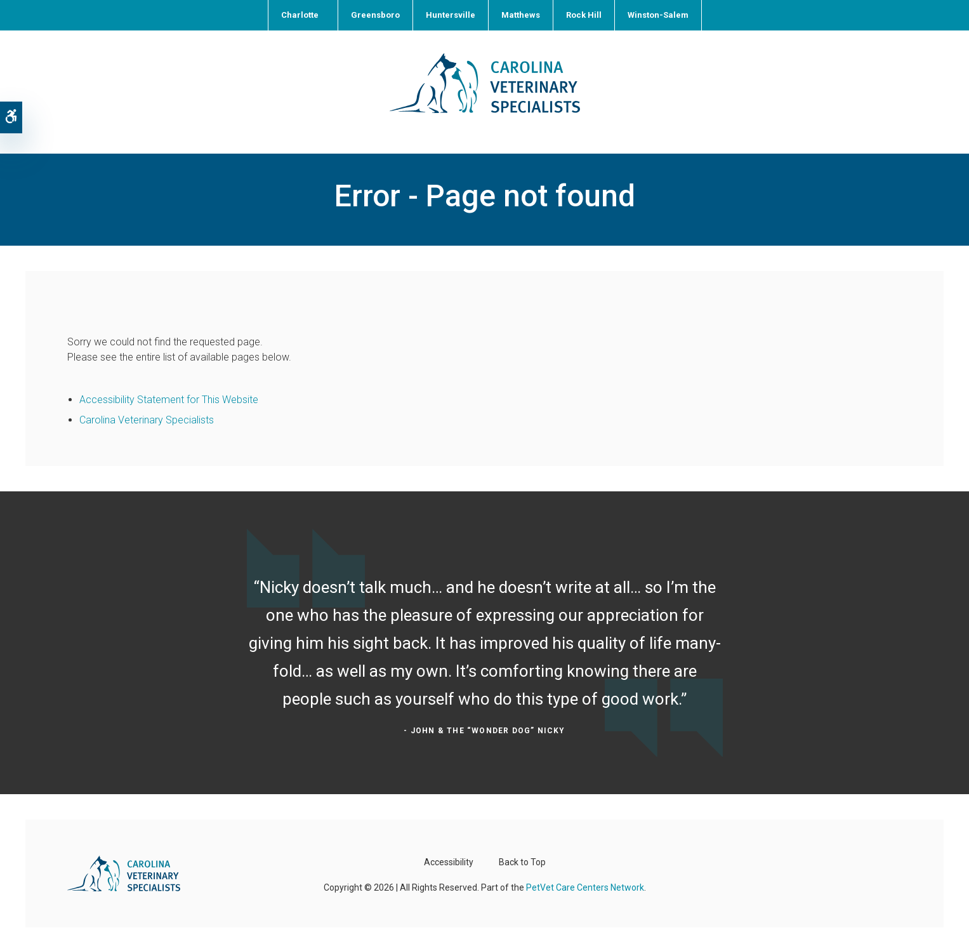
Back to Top (522, 846)
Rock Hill (584, 15)
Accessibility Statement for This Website (168, 384)
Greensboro (375, 15)
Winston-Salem (658, 15)
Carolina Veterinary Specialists (146, 404)
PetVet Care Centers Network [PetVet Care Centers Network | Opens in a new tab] (585, 872)
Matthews (520, 15)
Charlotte (300, 15)
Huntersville (450, 15)
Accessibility (448, 846)
